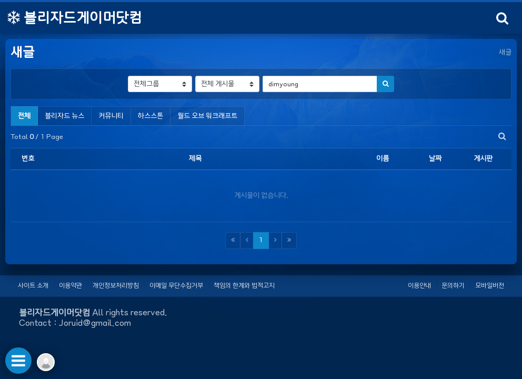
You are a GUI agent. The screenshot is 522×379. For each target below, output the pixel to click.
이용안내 (419, 285)
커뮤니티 (111, 116)
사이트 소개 (33, 285)
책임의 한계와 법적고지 (244, 285)
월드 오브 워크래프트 (207, 116)
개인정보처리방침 (116, 285)
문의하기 (453, 285)
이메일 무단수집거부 (176, 285)
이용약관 (70, 285)
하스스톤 (150, 116)
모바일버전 (489, 285)
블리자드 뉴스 (64, 116)
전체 (24, 116)
